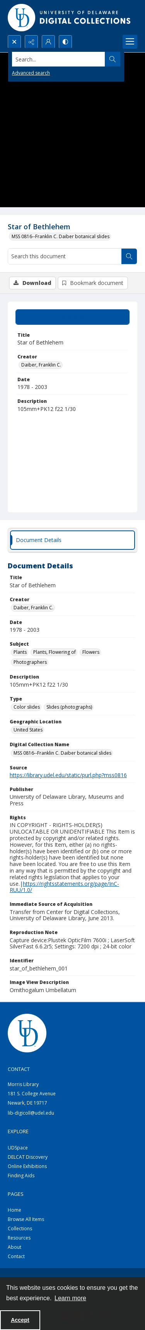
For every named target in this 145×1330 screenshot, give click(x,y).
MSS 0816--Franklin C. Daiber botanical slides (60, 236)
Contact (16, 1256)
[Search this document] (64, 256)
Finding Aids (21, 1175)
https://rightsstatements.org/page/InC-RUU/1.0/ (64, 887)
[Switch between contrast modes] (65, 42)
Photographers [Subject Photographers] (30, 662)
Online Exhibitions (27, 1166)
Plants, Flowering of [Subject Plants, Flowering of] (54, 652)
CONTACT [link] (19, 1069)
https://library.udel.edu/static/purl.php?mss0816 (68, 775)
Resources (19, 1238)
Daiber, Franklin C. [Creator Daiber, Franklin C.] (41, 364)
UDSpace (18, 1147)
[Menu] (130, 42)
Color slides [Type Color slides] (27, 707)
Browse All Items (26, 1219)
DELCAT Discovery (28, 1157)
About (14, 1247)
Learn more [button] (70, 1298)
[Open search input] (14, 42)
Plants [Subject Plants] (20, 652)
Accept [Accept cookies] (20, 1320)
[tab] (72, 317)
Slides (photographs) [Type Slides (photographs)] (69, 707)
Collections (20, 1228)
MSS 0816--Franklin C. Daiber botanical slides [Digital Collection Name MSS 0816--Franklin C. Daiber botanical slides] (62, 753)
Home (14, 1210)
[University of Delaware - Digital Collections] (69, 17)
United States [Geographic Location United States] (28, 729)
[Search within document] (129, 256)
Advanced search (31, 73)
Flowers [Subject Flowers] (90, 652)
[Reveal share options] (31, 42)
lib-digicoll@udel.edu (31, 1113)
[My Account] (48, 42)
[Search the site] (58, 59)
